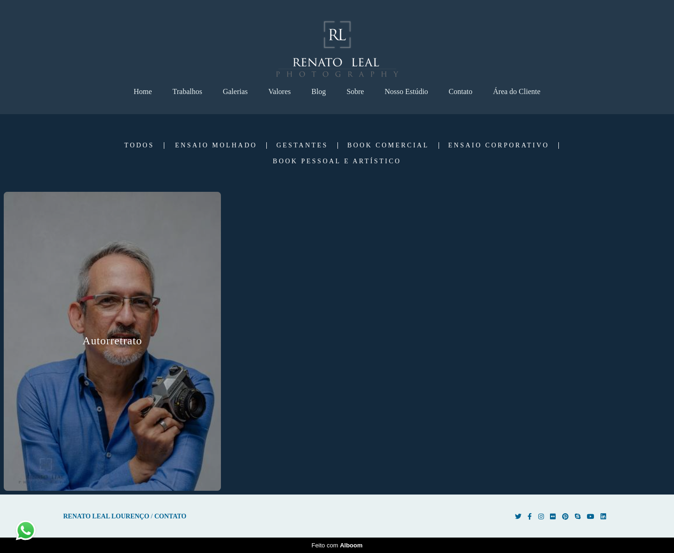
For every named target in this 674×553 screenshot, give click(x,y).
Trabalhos (187, 91)
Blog (318, 91)
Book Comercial (388, 145)
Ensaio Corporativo (498, 145)
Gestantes (302, 145)
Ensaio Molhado (216, 145)
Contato (461, 91)
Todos (139, 145)
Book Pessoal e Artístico (337, 161)
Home (142, 91)
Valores (279, 91)
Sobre (355, 91)
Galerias (235, 91)
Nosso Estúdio (406, 91)
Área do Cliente (516, 91)
